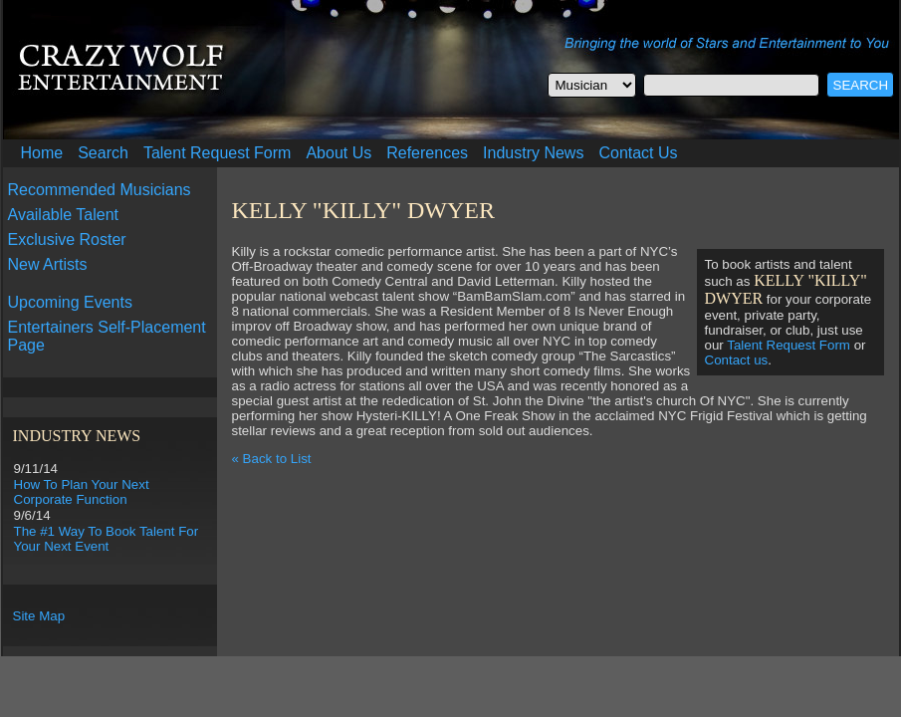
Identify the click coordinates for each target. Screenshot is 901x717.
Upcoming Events (70, 302)
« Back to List (272, 458)
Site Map (39, 615)
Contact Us (637, 152)
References (427, 152)
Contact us (737, 360)
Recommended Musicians (99, 189)
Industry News (533, 152)
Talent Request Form (217, 152)
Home (42, 152)
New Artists (48, 264)
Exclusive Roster (67, 239)
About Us (338, 152)
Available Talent (63, 214)
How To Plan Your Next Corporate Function (81, 492)
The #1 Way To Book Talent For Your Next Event (106, 539)
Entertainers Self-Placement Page (107, 336)
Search (103, 152)
